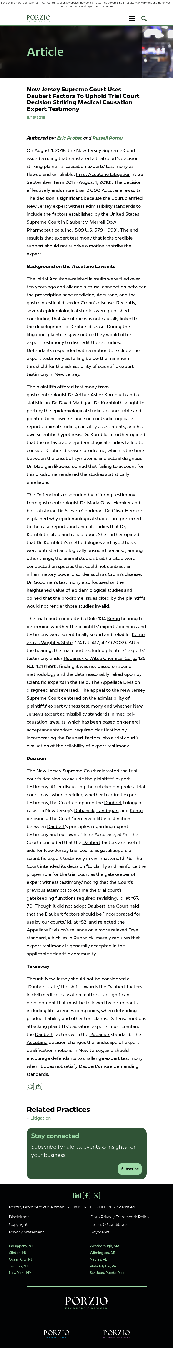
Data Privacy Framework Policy (119, 1216)
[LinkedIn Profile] (77, 1195)
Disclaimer (19, 1216)
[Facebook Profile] (86, 1195)
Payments (100, 1232)
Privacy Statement (26, 1232)
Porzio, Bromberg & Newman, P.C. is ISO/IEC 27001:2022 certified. (72, 1207)
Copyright (18, 1224)
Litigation (40, 1118)
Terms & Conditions (108, 1224)
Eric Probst (69, 138)
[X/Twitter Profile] (96, 1195)
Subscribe (130, 1169)
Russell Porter (108, 138)
